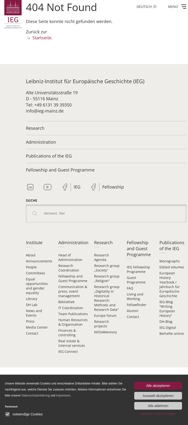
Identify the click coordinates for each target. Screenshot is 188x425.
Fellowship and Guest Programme (60, 170)
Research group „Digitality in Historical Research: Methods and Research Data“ (107, 298)
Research (35, 128)
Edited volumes (171, 267)
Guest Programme (136, 279)
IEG (77, 187)
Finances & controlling (67, 332)
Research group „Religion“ (107, 278)
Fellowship (113, 187)
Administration (41, 142)
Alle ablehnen (158, 406)
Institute (34, 242)
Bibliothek (66, 302)
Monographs (169, 261)
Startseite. (42, 38)
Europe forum (105, 315)
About (31, 255)
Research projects (101, 323)
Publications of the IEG (49, 156)
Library (31, 298)
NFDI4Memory (105, 332)
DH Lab (31, 304)
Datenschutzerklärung (36, 395)
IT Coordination (70, 308)
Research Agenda (101, 257)
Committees (35, 273)
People (31, 267)
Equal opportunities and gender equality (37, 286)
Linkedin (30, 187)
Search (34, 213)
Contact (32, 333)
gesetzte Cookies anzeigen (158, 413)
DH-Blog (165, 321)
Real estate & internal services (71, 343)
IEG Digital (167, 327)
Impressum (63, 395)
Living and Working (135, 296)
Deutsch (144, 6)
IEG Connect (68, 351)
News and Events (34, 313)
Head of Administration (70, 257)
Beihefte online (171, 333)
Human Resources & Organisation (73, 322)
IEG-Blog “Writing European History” (167, 309)
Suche (31, 200)
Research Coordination (68, 267)
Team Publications (73, 314)
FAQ (130, 288)
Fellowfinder (136, 304)
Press (30, 321)
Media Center (37, 327)
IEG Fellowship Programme (138, 269)
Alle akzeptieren (158, 386)
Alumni (132, 310)
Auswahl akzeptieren (158, 396)
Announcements (39, 261)
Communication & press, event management (72, 291)
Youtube (47, 187)
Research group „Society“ (107, 267)
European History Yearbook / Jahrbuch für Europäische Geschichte (169, 284)
